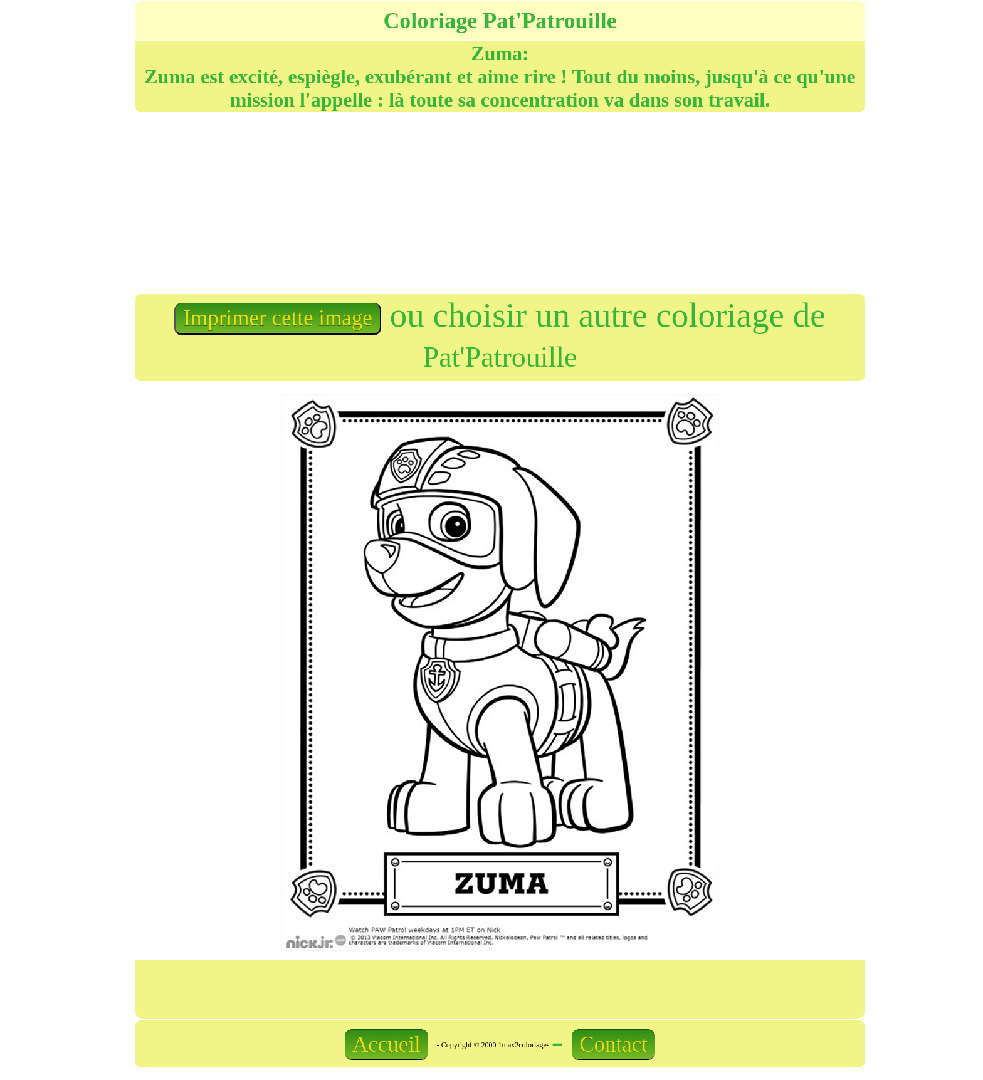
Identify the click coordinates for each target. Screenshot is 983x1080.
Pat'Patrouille (500, 357)
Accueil (386, 1044)
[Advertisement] (316, 202)
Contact (613, 1044)
